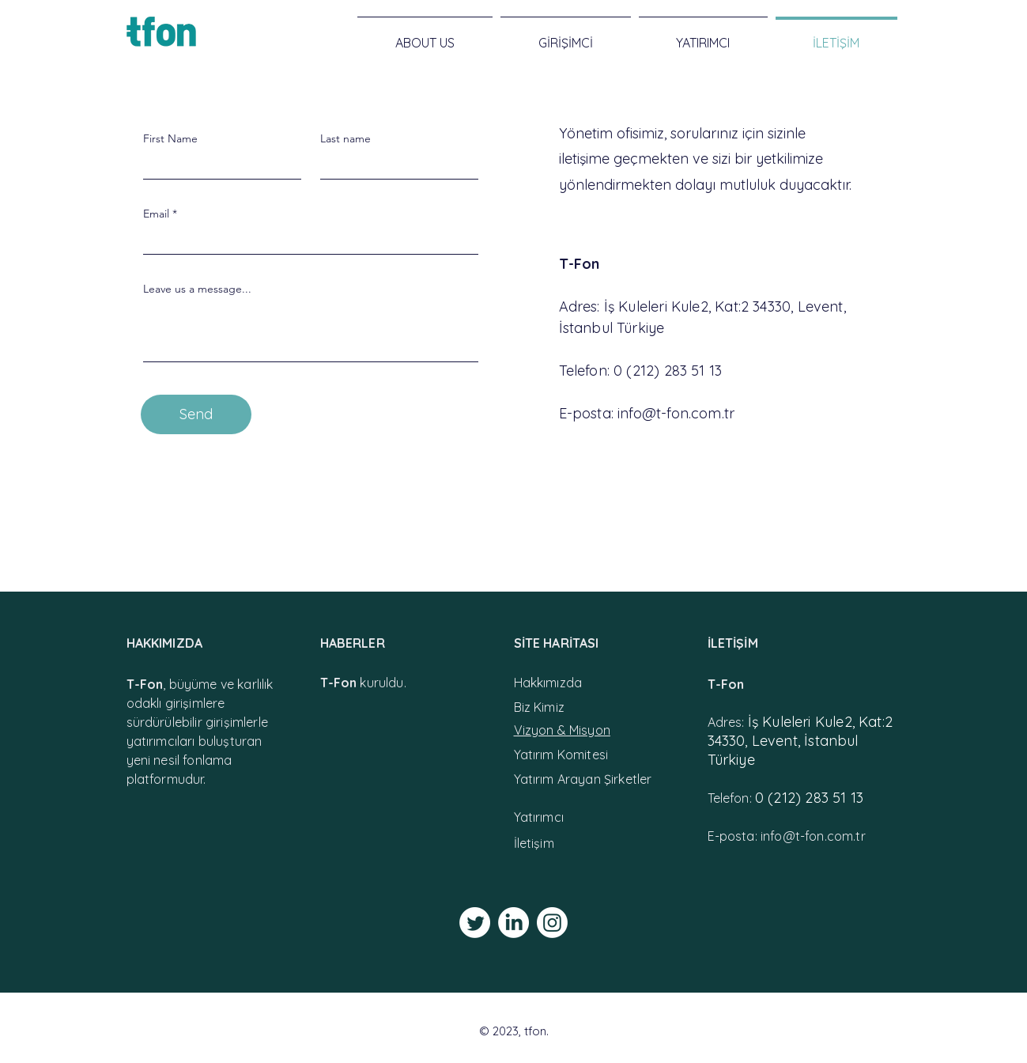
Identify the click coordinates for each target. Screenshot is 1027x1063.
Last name (345, 138)
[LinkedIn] (513, 922)
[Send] (196, 414)
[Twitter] (474, 922)
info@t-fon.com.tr (675, 413)
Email (156, 213)
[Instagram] (552, 922)
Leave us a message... (197, 288)
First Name (170, 138)
